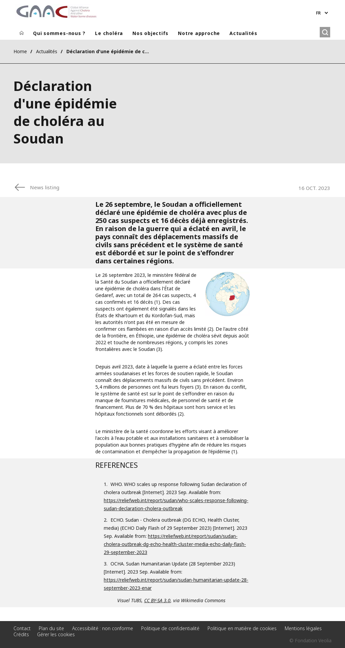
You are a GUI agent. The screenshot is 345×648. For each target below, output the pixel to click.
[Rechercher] (325, 32)
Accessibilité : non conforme (102, 628)
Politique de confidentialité (170, 628)
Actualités (243, 33)
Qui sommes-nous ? (59, 33)
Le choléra (109, 33)
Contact (22, 628)
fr (318, 13)
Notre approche (199, 33)
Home (20, 51)
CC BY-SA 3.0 (157, 600)
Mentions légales (303, 628)
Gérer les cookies (56, 634)
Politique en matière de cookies (242, 628)
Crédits (21, 634)
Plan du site (51, 628)
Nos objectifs (150, 33)
